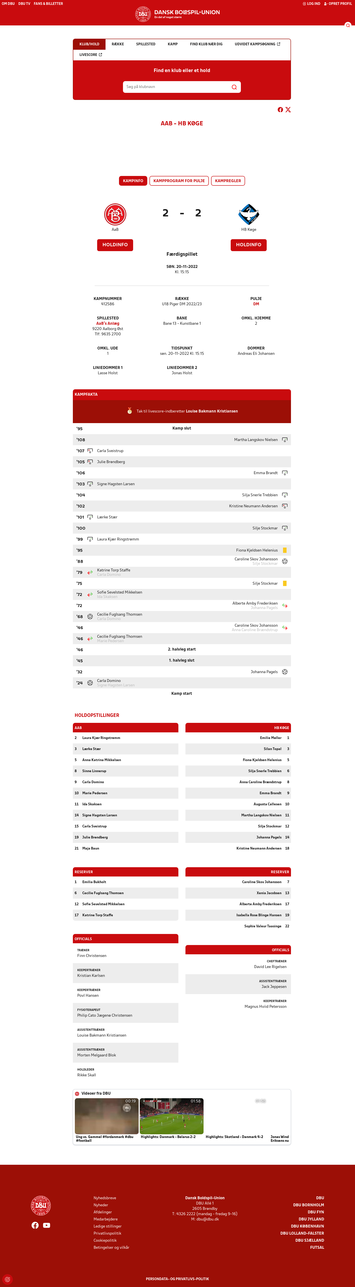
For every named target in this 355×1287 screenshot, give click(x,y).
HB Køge (248, 230)
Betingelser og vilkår (111, 1247)
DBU (320, 1198)
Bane (182, 318)
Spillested (108, 318)
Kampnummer (108, 299)
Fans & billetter (48, 4)
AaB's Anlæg (107, 324)
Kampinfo (133, 181)
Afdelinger (103, 1212)
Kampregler (228, 181)
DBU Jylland (311, 1219)
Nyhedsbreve (105, 1198)
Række (182, 299)
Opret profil (338, 4)
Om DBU (8, 4)
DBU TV (24, 4)
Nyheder (101, 1205)
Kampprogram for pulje (179, 181)
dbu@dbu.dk (207, 1219)
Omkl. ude (107, 348)
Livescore (90, 55)
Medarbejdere (106, 1219)
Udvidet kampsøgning (257, 44)
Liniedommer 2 (182, 368)
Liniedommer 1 (108, 368)
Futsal (317, 1247)
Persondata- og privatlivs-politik (177, 1279)
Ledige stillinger (108, 1226)
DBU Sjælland (309, 1240)
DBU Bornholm (308, 1205)
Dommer (256, 348)
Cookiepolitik (105, 1240)
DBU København (307, 1226)
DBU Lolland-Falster (302, 1233)
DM (256, 304)
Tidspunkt (182, 348)
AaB (115, 230)
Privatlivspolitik (107, 1233)
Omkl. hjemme (256, 318)
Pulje (256, 299)
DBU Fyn (316, 1212)
